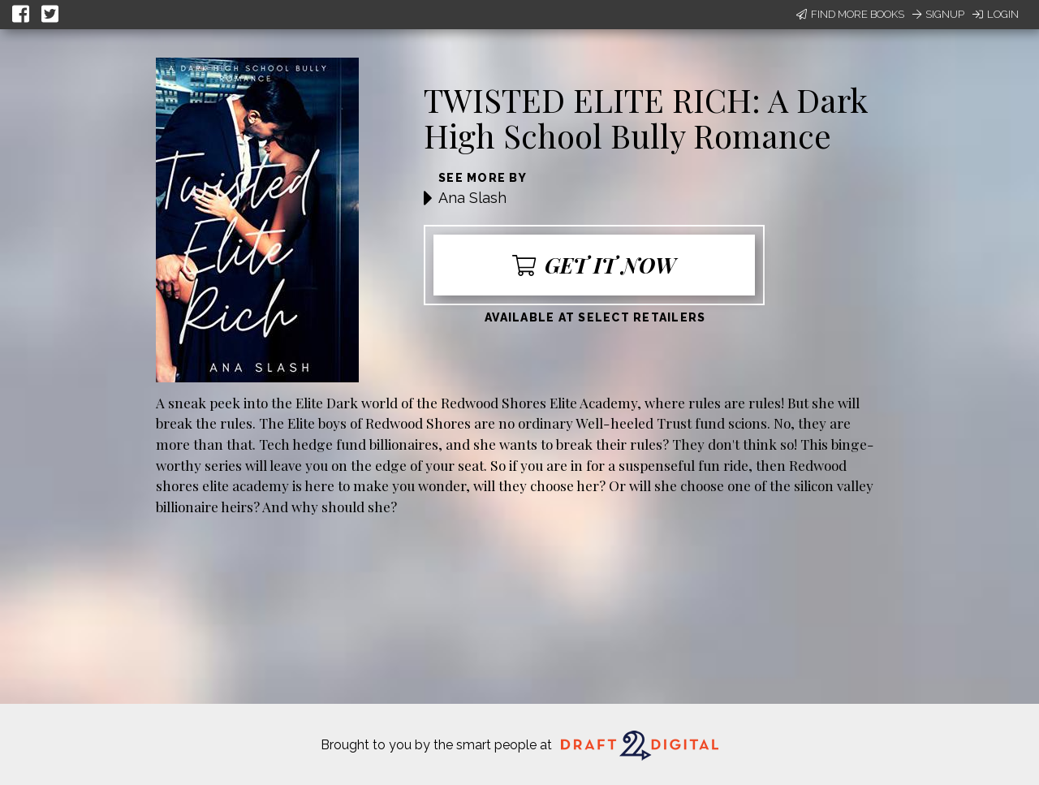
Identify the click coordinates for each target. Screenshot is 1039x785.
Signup (938, 14)
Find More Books (850, 14)
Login (995, 14)
